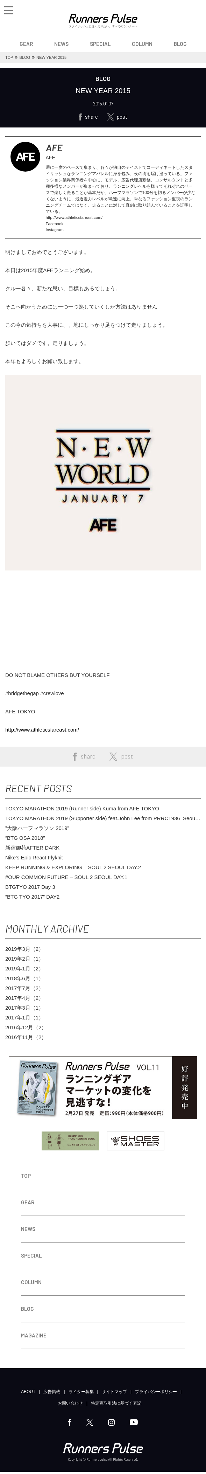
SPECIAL (100, 44)
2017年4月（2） (24, 1000)
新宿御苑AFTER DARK (32, 850)
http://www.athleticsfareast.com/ (75, 219)
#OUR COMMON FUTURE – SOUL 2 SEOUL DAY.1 (66, 879)
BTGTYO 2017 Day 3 (30, 889)
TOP (26, 1178)
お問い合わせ (70, 1405)
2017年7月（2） (24, 990)
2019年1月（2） (24, 971)
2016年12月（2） (26, 1029)
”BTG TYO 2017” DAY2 (32, 899)
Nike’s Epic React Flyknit (34, 860)
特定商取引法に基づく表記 (116, 1405)
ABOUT (28, 1393)
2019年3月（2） (24, 951)
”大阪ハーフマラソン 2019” (37, 830)
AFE (55, 148)
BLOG (180, 44)
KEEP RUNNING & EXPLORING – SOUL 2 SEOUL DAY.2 (73, 869)
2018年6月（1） (24, 980)
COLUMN (142, 44)
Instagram (55, 231)
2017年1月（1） (24, 1020)
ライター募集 (81, 1393)
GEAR (26, 44)
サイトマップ (114, 1393)
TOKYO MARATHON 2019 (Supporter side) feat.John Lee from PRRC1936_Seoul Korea (100, 820)
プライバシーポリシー (156, 1393)
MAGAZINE (34, 1337)
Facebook (55, 225)
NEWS (61, 44)
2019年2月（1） (24, 961)
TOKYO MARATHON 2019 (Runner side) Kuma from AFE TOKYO (82, 811)
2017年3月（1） (24, 1010)
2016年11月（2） (26, 1039)
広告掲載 (51, 1393)
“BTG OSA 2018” (25, 840)
